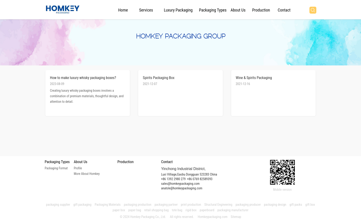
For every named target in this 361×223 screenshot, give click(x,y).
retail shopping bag (156, 210)
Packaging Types (213, 10)
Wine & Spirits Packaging (254, 78)
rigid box (191, 210)
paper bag (134, 210)
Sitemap (236, 217)
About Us (238, 10)
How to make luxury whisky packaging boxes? (83, 78)
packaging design (275, 204)
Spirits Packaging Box (158, 78)
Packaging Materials (108, 204)
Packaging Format (56, 168)
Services (146, 10)
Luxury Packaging (178, 10)
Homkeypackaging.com (212, 217)
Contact (284, 10)
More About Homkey (86, 174)
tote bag (177, 210)
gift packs (295, 204)
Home (123, 10)
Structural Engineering (218, 204)
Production (261, 10)
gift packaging (82, 204)
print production (191, 204)
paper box (119, 210)
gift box (310, 204)
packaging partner (166, 204)
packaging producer (248, 204)
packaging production (137, 204)
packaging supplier (58, 204)
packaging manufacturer (233, 210)
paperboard (207, 210)
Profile (78, 168)
